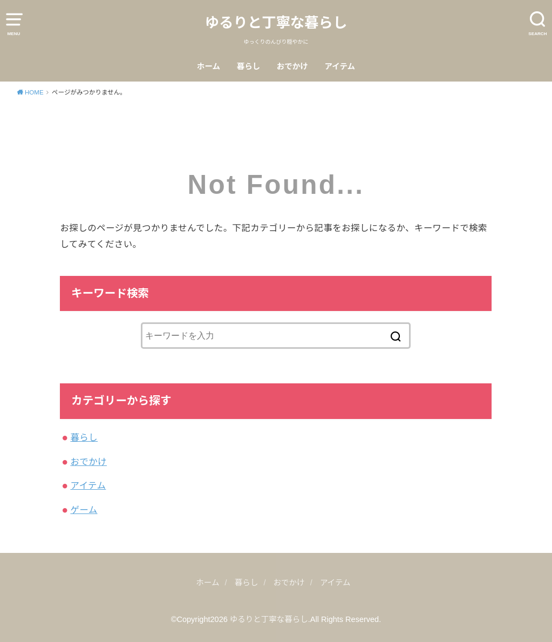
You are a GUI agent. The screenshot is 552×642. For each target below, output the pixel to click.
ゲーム (83, 510)
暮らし (249, 66)
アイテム (340, 66)
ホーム (208, 66)
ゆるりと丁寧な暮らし (276, 23)
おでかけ (292, 66)
